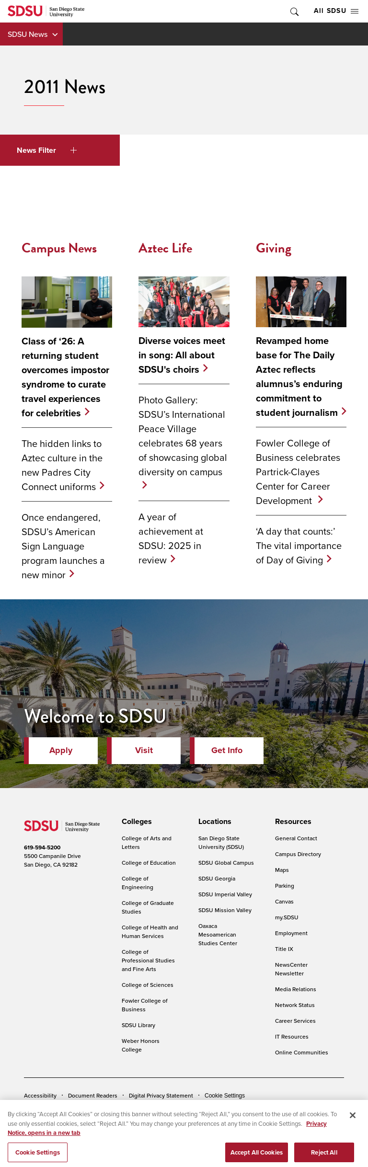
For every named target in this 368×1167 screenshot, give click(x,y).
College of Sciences (147, 985)
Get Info (226, 750)
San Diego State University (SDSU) (221, 842)
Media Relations (295, 989)
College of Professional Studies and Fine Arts (148, 960)
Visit (144, 750)
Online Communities (301, 1052)
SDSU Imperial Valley (225, 894)
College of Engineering (137, 882)
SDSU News (27, 34)
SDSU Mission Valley (225, 910)
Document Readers (92, 1095)
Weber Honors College (141, 1045)
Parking (284, 885)
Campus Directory (298, 854)
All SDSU (336, 11)
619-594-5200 (42, 847)
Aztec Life (165, 248)
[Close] (352, 1124)
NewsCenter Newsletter (291, 969)
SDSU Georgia (216, 878)
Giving (273, 248)
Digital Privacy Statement (161, 1095)
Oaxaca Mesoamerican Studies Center (217, 934)
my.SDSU (287, 917)
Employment (291, 933)
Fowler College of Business (145, 1004)
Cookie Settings (225, 1095)
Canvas (284, 901)
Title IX (284, 949)
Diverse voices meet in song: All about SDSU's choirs (181, 355)
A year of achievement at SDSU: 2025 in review (170, 538)
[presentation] (135, 821)
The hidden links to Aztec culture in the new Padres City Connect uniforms (62, 464)
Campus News (59, 248)
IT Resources (292, 1036)
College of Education (149, 862)
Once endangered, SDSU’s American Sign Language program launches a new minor (63, 546)
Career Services (295, 1021)
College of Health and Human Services (150, 931)
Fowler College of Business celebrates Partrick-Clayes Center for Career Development (298, 471)
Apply (60, 750)
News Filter (47, 150)
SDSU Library (138, 1025)
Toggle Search (294, 11)
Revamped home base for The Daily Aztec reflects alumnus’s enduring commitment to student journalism (299, 376)
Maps (282, 870)
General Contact (296, 838)
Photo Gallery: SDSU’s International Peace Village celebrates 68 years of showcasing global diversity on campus (182, 436)
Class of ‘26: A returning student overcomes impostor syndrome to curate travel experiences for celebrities (65, 377)
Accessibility (40, 1095)
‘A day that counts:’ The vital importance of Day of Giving (299, 545)
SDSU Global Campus (226, 862)
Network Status (295, 1005)
